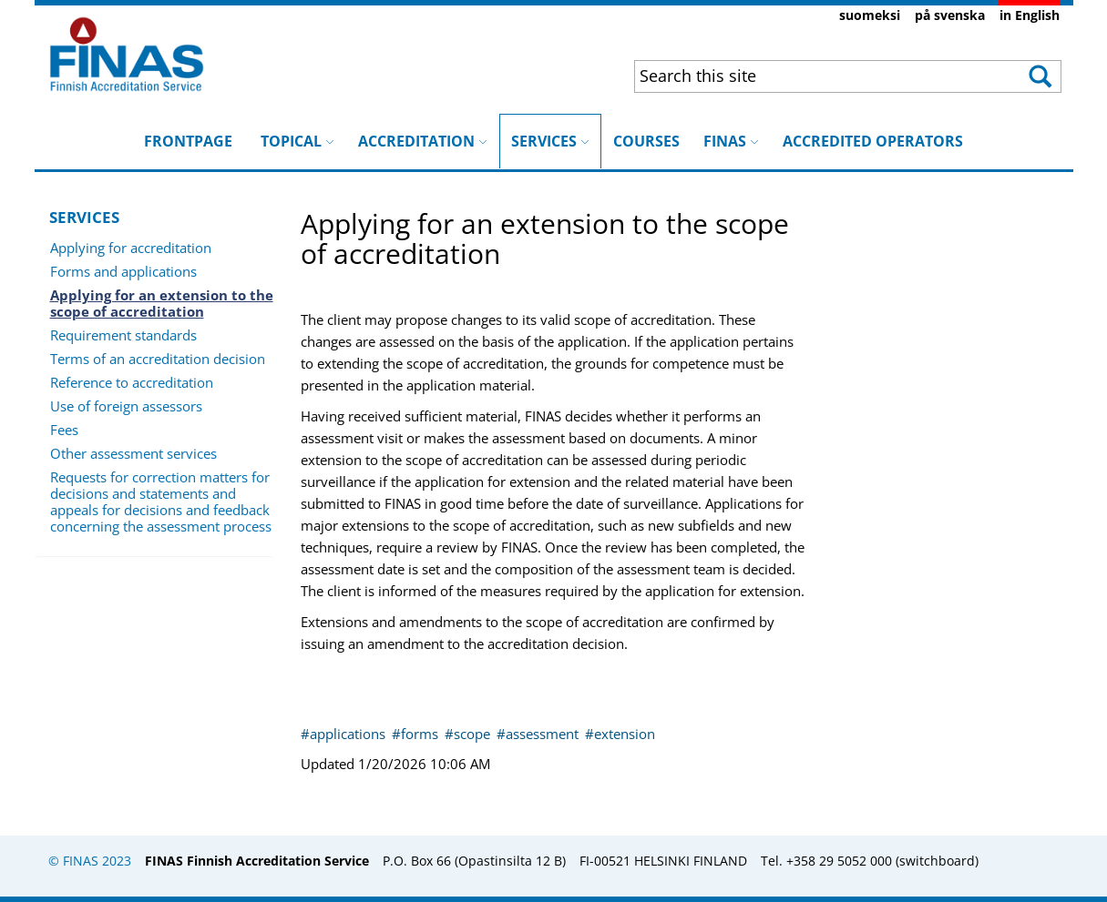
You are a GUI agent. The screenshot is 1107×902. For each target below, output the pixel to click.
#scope (469, 734)
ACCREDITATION (422, 141)
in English (1029, 15)
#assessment (539, 734)
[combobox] (809, 75)
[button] (1038, 76)
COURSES (646, 141)
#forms (417, 734)
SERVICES (550, 132)
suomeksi (869, 15)
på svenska (950, 15)
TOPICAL (297, 141)
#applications (345, 734)
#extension (620, 734)
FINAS (731, 141)
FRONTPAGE (188, 141)
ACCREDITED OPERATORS (873, 141)
